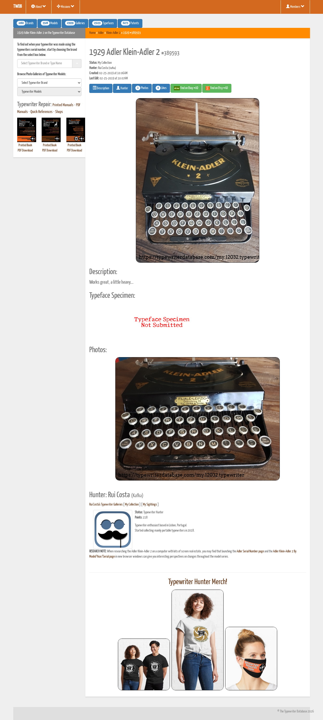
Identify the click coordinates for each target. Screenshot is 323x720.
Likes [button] (161, 88)
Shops (59, 112)
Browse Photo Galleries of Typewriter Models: (41, 74)
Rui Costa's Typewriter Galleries (106, 504)
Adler (101, 33)
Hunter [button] (122, 88)
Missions (65, 6)
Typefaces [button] (103, 23)
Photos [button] (141, 88)
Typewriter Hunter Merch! (197, 582)
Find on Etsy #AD (217, 88)
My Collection (132, 504)
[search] (49, 82)
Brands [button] (25, 23)
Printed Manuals (63, 105)
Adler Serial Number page (250, 551)
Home (92, 33)
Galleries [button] (75, 23)
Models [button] (49, 23)
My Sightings (150, 504)
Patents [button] (130, 23)
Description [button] (101, 88)
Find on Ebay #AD (186, 88)
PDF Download (25, 150)
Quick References (41, 112)
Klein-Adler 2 (113, 33)
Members (295, 6)
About (38, 6)
